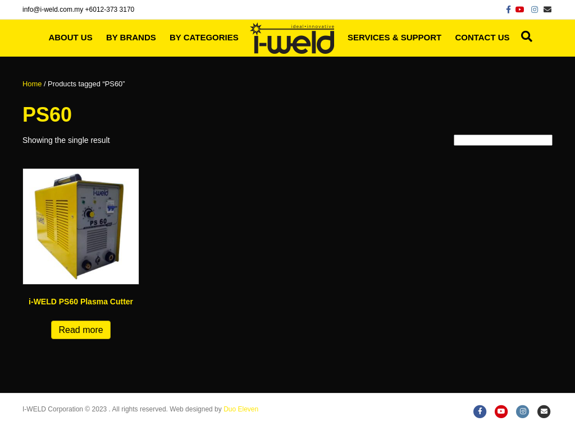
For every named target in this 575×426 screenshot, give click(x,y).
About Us (70, 37)
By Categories (204, 37)
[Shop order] (503, 140)
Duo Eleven (240, 409)
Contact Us (482, 37)
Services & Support (394, 37)
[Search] (523, 36)
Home (32, 84)
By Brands (131, 37)
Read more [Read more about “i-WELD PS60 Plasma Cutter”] (80, 330)
